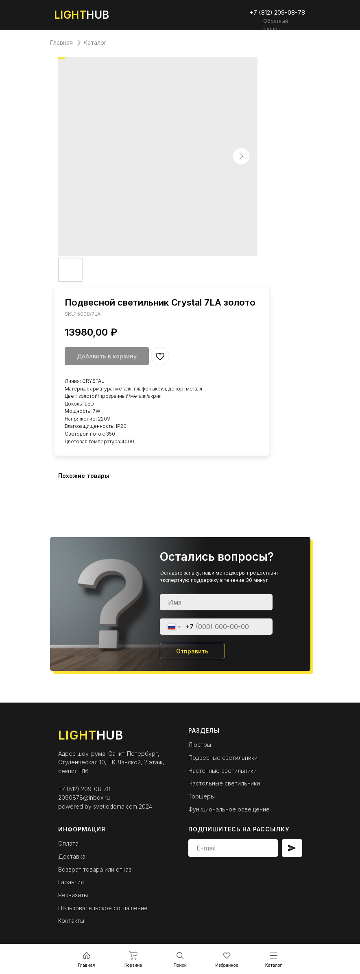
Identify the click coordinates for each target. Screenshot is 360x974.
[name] (216, 602)
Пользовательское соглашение (103, 908)
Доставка (71, 856)
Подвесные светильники (222, 757)
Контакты (71, 920)
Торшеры (201, 796)
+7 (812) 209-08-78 (84, 788)
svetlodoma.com (115, 806)
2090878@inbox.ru (84, 797)
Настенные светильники (222, 770)
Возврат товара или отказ (94, 869)
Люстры (199, 744)
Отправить (192, 651)
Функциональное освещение (229, 809)
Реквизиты (73, 895)
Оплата (68, 843)
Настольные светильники (224, 783)
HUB (81, 15)
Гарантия (71, 882)
